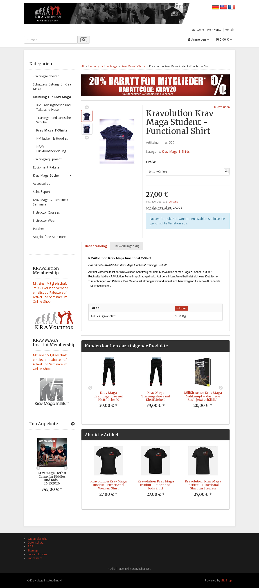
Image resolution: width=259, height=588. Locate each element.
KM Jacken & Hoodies (52, 138)
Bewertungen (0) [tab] (127, 246)
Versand (173, 201)
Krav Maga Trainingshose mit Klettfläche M (108, 396)
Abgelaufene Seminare (49, 237)
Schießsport (41, 191)
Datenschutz (35, 542)
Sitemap (33, 550)
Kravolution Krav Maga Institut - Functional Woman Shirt (108, 484)
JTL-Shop (226, 580)
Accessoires (41, 183)
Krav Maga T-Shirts (52, 130)
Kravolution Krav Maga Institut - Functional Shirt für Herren (203, 484)
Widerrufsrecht (37, 539)
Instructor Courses (46, 212)
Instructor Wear (44, 220)
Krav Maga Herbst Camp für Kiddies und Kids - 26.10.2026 (52, 478)
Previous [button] (38, 468)
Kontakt (229, 29)
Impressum (35, 558)
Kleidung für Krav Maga (53, 97)
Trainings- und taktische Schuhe (53, 119)
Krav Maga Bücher (53, 175)
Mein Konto (214, 29)
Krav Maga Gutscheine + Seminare (51, 202)
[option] (52, 468)
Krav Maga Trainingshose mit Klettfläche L (155, 396)
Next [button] (65, 468)
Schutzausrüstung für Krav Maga (53, 85)
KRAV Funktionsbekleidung (51, 148)
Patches (39, 228)
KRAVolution (222, 107)
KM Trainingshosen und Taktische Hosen (53, 107)
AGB (30, 546)
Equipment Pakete (46, 167)
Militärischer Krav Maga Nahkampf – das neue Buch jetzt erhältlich (203, 396)
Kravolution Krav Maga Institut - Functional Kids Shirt (155, 484)
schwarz (181, 308)
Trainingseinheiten (46, 76)
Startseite (197, 29)
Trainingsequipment (47, 159)
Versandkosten (37, 554)
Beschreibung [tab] (96, 246)
